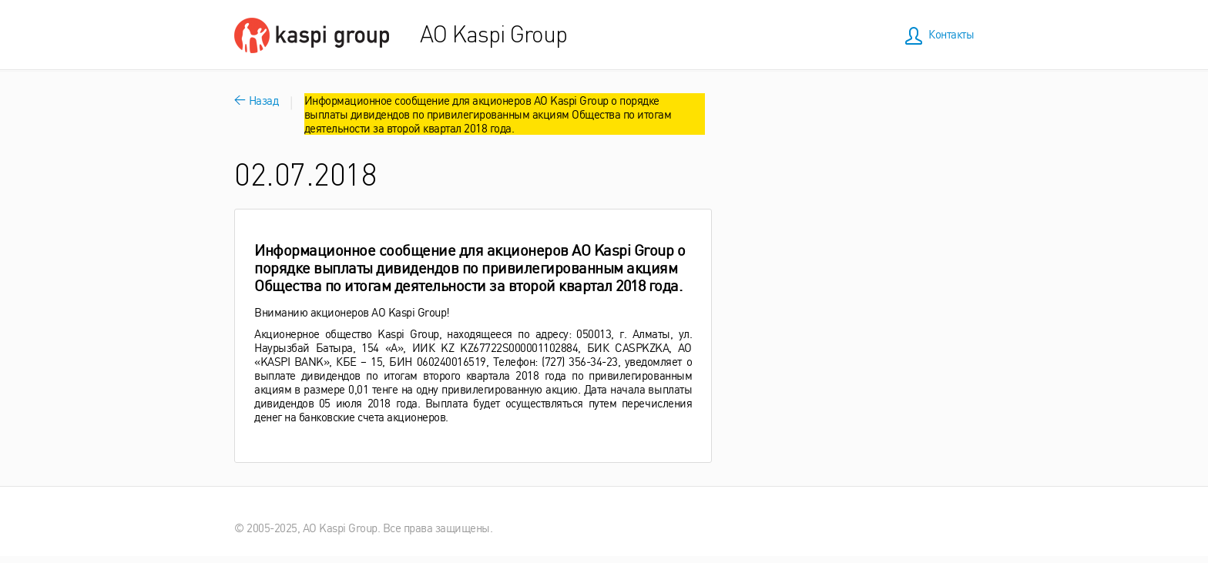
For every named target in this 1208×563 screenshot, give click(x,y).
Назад (256, 100)
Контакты (951, 33)
